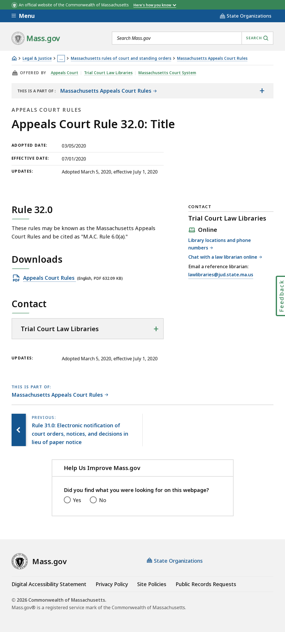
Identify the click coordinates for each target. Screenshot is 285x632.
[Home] (14, 58)
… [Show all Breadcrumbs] (61, 58)
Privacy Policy (112, 584)
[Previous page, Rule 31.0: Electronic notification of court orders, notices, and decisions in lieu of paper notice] (19, 430)
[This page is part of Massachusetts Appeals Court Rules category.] (60, 395)
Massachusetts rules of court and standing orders (121, 58)
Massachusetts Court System (167, 72)
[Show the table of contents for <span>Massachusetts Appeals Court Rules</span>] (262, 90)
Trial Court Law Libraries (108, 72)
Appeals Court (65, 72)
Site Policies (151, 584)
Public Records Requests (206, 584)
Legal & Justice (37, 58)
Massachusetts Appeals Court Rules (212, 58)
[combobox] (192, 38)
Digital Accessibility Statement (49, 584)
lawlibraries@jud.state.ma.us (220, 275)
